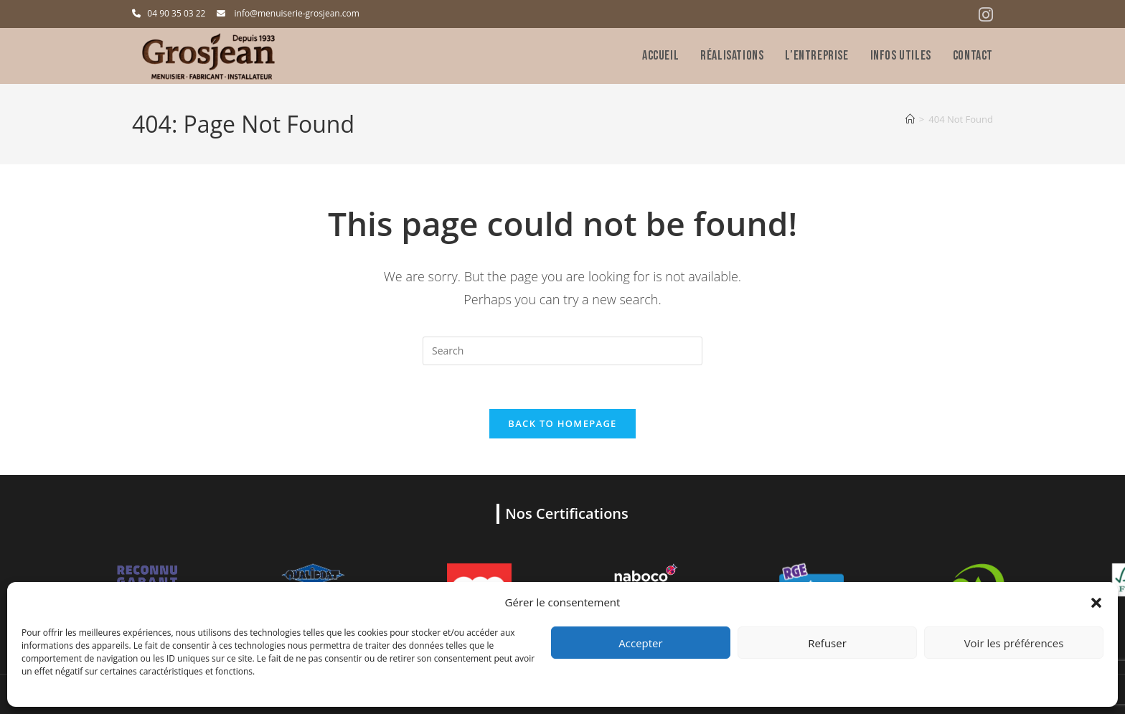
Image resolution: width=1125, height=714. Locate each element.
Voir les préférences (1014, 643)
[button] (1096, 603)
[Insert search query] (562, 351)
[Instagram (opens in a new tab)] (983, 14)
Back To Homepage (562, 423)
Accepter (640, 643)
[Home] (910, 119)
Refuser (827, 643)
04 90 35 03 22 (176, 13)
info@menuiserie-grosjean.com (297, 13)
